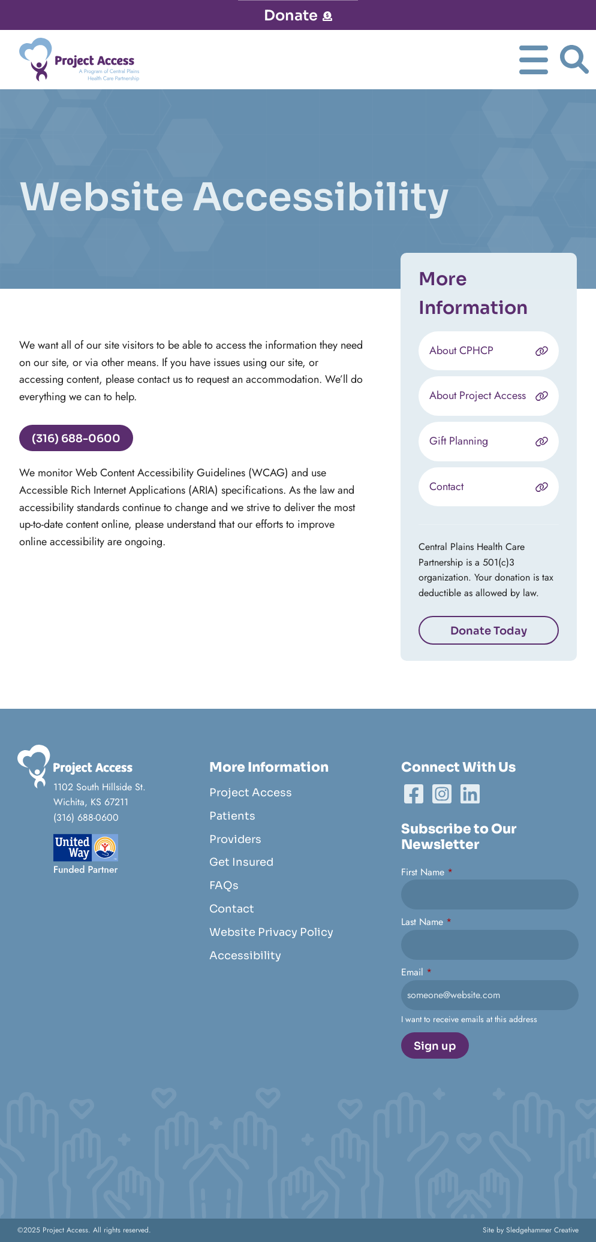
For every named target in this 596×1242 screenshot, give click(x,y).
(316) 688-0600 (75, 438)
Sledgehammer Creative (542, 1230)
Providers (235, 839)
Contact (446, 487)
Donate (298, 16)
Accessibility (245, 955)
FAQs (224, 885)
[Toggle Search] (574, 60)
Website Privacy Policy (271, 932)
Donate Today (488, 631)
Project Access (250, 792)
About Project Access (477, 396)
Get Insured (241, 862)
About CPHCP (461, 351)
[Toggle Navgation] (533, 60)
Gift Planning (458, 442)
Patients (232, 816)
